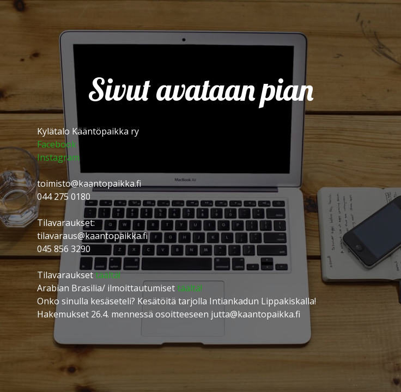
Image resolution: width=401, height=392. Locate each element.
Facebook (56, 144)
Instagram (58, 157)
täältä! (107, 275)
